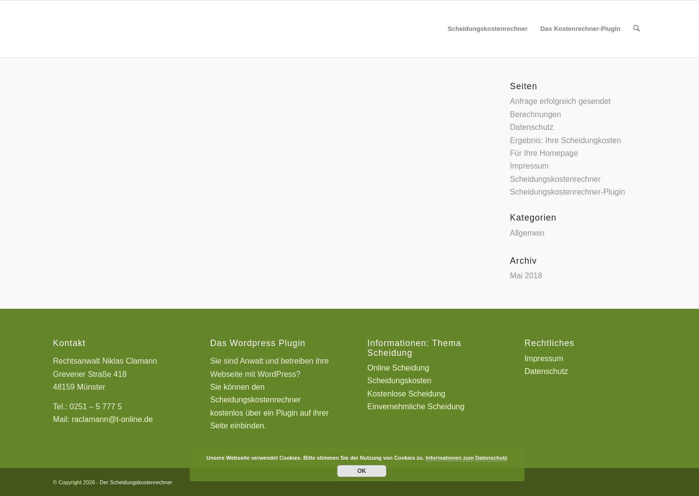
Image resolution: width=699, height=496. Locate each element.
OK (361, 471)
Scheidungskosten (399, 380)
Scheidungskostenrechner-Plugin (567, 192)
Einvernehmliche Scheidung (415, 406)
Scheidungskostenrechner (555, 179)
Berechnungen (535, 114)
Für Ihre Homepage (544, 153)
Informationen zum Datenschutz (466, 458)
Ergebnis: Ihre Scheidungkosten (565, 140)
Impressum (529, 166)
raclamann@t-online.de (112, 419)
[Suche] (636, 28)
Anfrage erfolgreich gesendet (560, 101)
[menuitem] (487, 28)
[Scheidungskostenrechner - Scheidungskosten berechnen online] (126, 28)
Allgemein (527, 233)
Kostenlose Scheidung (406, 394)
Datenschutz (531, 127)
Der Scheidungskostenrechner (136, 482)
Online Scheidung (398, 368)
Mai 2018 (526, 276)
